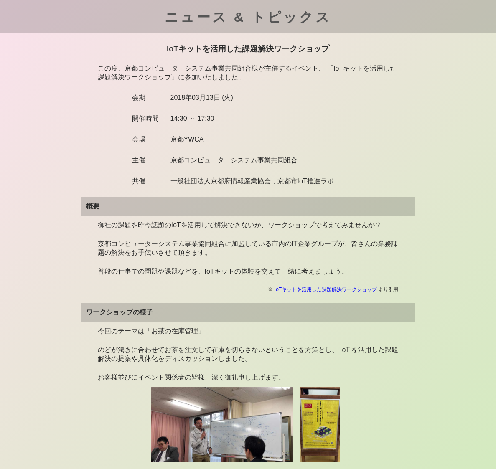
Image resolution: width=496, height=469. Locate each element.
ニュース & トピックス (248, 17)
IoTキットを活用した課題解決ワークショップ (326, 289)
